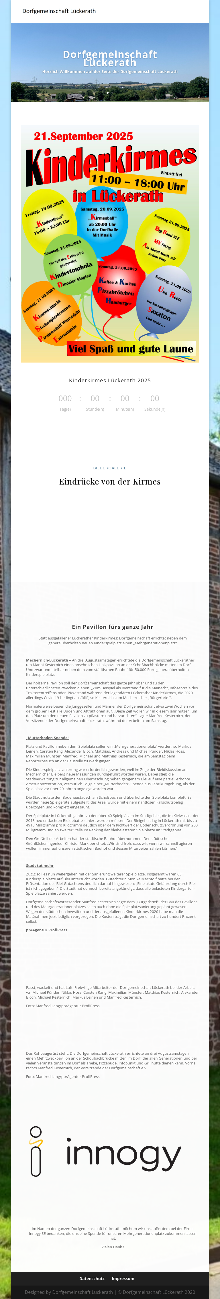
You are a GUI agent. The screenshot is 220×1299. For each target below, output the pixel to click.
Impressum (123, 1278)
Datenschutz (92, 1278)
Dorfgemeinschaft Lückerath (110, 60)
